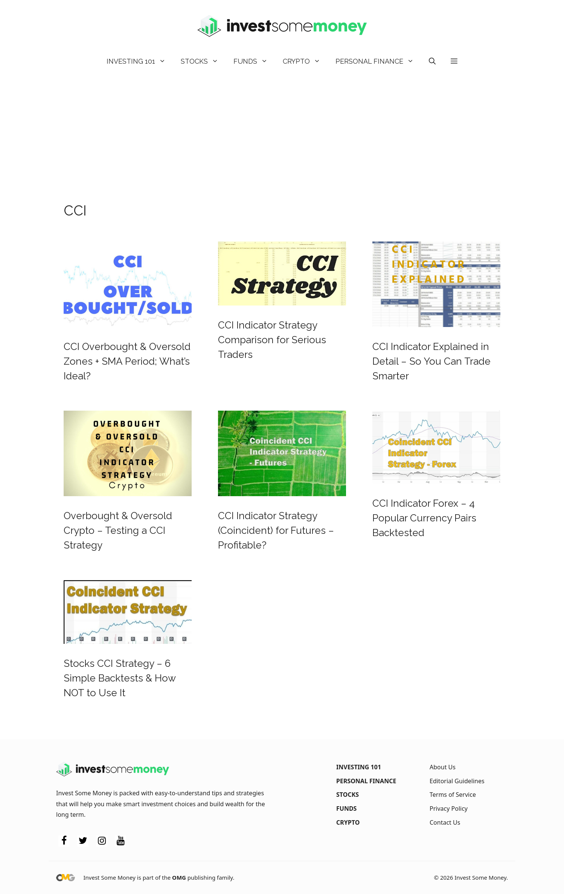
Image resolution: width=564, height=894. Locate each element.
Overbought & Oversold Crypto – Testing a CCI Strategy (118, 530)
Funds (254, 61)
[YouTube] (120, 841)
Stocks (203, 61)
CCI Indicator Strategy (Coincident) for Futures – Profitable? (276, 530)
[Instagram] (101, 841)
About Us (443, 767)
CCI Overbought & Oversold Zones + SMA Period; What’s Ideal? (127, 361)
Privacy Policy (449, 808)
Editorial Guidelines (457, 781)
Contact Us (445, 822)
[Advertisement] (282, 131)
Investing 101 (140, 61)
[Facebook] (64, 841)
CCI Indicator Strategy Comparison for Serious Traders (272, 339)
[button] (432, 61)
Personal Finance (378, 61)
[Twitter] (82, 841)
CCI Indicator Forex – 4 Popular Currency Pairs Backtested (424, 518)
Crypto (305, 61)
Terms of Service (453, 794)
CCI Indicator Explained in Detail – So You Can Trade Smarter (431, 361)
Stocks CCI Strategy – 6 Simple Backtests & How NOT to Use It (119, 678)
